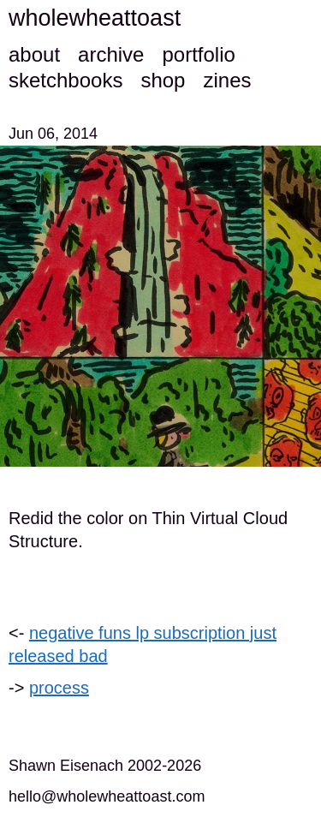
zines (227, 80)
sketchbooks (65, 80)
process (59, 687)
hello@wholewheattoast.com (107, 796)
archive (111, 54)
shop (162, 80)
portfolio (198, 54)
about (34, 54)
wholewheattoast (95, 18)
